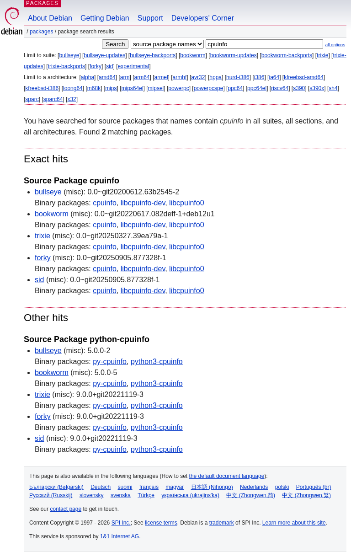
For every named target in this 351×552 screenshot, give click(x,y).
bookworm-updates (233, 55)
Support (150, 18)
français (149, 487)
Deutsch (100, 487)
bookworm (192, 55)
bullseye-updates (104, 55)
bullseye (69, 55)
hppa (215, 77)
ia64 (274, 77)
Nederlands (254, 487)
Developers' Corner (202, 18)
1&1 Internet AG (119, 536)
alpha (87, 77)
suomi (125, 487)
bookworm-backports (286, 55)
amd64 (107, 77)
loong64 (73, 88)
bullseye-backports (153, 55)
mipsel (156, 88)
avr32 (198, 77)
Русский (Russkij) (51, 495)
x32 (71, 99)
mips (111, 88)
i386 (259, 77)
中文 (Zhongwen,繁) (306, 495)
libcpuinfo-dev (143, 203)
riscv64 (279, 88)
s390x (316, 88)
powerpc (178, 88)
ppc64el (256, 88)
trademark (221, 523)
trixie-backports (66, 66)
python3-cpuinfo (157, 361)
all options (335, 44)
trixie (322, 55)
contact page (65, 509)
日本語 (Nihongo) (212, 487)
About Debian (50, 18)
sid (109, 66)
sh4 (333, 88)
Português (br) (313, 487)
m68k (94, 88)
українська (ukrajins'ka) (190, 495)
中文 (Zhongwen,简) (250, 495)
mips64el (133, 88)
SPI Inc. (121, 523)
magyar (174, 487)
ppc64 (235, 88)
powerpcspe (208, 88)
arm (125, 77)
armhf (180, 77)
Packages (41, 31)
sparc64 (53, 99)
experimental (133, 66)
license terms (161, 523)
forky (95, 66)
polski (282, 487)
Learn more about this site (294, 523)
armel (161, 77)
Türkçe (146, 495)
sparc (31, 99)
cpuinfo (105, 203)
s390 (299, 88)
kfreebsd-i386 (41, 88)
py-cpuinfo (110, 361)
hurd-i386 (238, 77)
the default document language (227, 476)
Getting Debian (104, 18)
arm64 (142, 77)
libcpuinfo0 (186, 203)
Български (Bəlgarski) (56, 487)
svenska (121, 495)
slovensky (92, 495)
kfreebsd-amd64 (304, 77)
